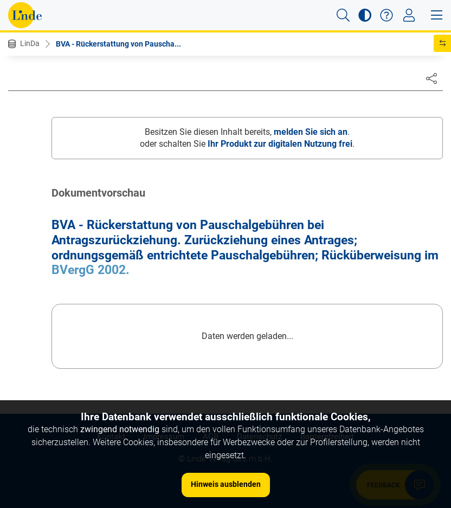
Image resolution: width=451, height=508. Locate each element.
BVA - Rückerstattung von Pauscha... (118, 44)
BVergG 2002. (90, 270)
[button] (343, 15)
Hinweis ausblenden (226, 484)
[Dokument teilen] (431, 78)
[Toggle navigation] (409, 15)
